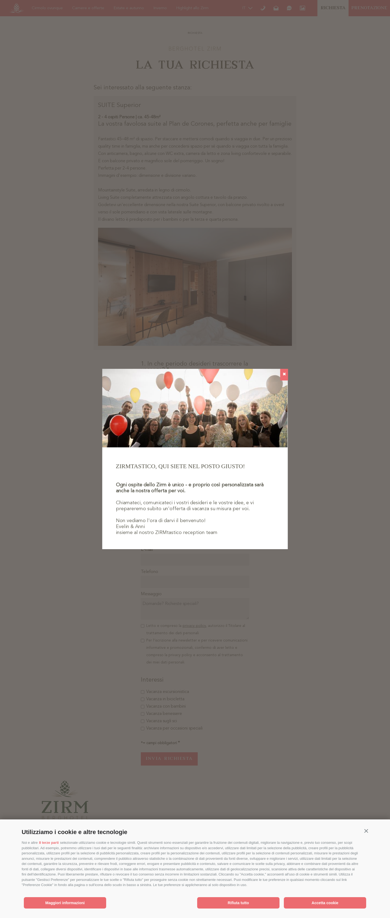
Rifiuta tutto (238, 903)
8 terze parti (49, 843)
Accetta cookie (325, 903)
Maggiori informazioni (64, 903)
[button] (366, 831)
